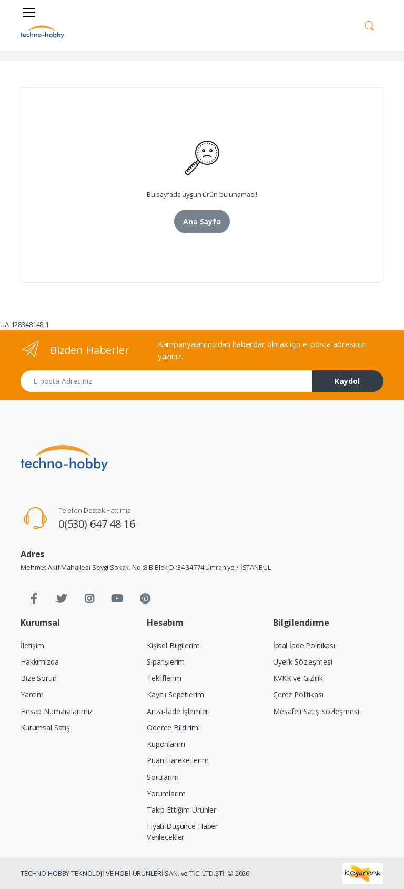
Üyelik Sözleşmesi (302, 662)
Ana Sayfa (202, 221)
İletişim (32, 645)
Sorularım (163, 777)
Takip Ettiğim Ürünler (181, 810)
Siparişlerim (166, 662)
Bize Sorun (39, 678)
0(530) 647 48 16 (96, 524)
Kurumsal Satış (45, 728)
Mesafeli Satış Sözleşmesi (316, 711)
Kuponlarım (166, 744)
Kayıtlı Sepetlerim (175, 694)
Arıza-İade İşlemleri (178, 711)
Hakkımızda (40, 662)
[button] (369, 24)
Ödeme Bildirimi (173, 728)
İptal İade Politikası (304, 645)
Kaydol (347, 381)
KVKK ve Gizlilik (298, 678)
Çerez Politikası (298, 694)
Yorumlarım (166, 793)
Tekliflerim (164, 678)
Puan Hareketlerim (178, 760)
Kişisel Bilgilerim (173, 645)
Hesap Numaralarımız (57, 711)
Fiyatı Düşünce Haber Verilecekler (182, 831)
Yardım (32, 694)
